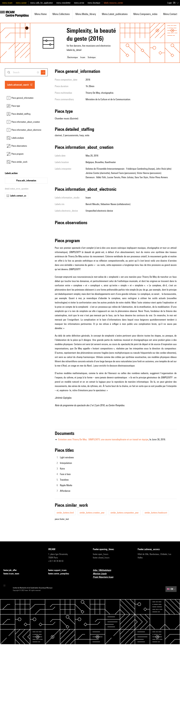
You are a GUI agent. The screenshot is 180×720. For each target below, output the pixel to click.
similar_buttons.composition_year (125, 512)
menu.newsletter (63, 2)
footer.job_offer (11, 570)
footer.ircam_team (13, 573)
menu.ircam (7, 2)
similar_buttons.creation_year (92, 512)
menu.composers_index (145, 14)
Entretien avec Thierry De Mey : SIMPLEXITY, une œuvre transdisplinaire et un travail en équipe (103, 439)
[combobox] (26, 72)
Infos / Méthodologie (104, 570)
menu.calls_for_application (41, 2)
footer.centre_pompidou (60, 573)
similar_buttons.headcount (156, 512)
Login (169, 2)
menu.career (21, 2)
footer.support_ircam (59, 570)
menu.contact (170, 14)
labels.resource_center (113, 2)
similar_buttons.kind (65, 512)
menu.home (41, 14)
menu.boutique (94, 2)
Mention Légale (101, 573)
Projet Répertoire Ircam (105, 577)
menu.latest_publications (115, 14)
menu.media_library (85, 14)
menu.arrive (79, 2)
